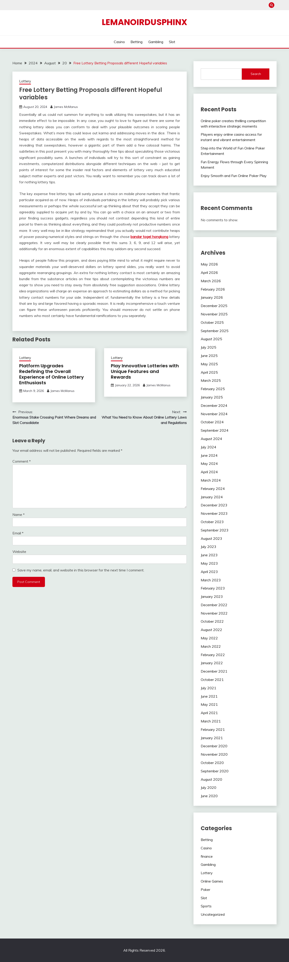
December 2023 (214, 505)
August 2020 (211, 779)
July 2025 (208, 347)
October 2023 (212, 521)
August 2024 (211, 438)
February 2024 (213, 488)
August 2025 (211, 339)
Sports (206, 906)
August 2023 (211, 538)
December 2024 (214, 405)
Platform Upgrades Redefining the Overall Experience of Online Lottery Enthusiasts (51, 374)
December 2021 (214, 671)
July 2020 (208, 787)
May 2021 (209, 704)
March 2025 (211, 380)
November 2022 (214, 613)
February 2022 (213, 654)
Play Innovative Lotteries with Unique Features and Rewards (145, 371)
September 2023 (214, 530)
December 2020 (214, 746)
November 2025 (214, 314)
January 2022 (212, 663)
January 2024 (212, 497)
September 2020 (214, 771)
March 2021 (211, 721)
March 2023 (211, 580)
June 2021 (209, 696)
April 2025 (209, 372)
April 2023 (209, 571)
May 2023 (209, 563)
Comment (21, 461)
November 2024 (214, 414)
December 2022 (214, 605)
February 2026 (213, 289)
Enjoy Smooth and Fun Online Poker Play (234, 175)
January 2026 (212, 297)
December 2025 (214, 305)
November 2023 (214, 513)
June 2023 (209, 555)
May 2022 (209, 638)
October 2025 (212, 322)
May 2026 (209, 264)
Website (19, 551)
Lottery (25, 81)
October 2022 (212, 621)
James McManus (66, 107)
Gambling (155, 42)
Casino (119, 42)
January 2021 (212, 738)
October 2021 (212, 679)
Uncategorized (213, 914)
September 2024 (214, 430)
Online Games (212, 881)
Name (18, 514)
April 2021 (209, 712)
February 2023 (213, 588)
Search (256, 74)
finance (207, 856)
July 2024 (208, 447)
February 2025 (213, 389)
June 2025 (209, 355)
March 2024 (211, 480)
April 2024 (209, 472)
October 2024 (212, 422)
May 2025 (209, 364)
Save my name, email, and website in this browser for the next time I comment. (80, 570)
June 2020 (209, 796)
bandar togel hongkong (149, 236)
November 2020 (214, 754)
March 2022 (211, 646)
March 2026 (211, 281)
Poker (205, 889)
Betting (136, 42)
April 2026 (209, 272)
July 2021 (208, 688)
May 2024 (209, 463)
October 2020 (212, 762)
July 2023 (208, 546)
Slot (172, 42)
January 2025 (212, 397)
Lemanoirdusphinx (144, 22)
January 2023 (212, 596)
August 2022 (211, 629)
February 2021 (213, 729)
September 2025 (214, 330)
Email (17, 533)
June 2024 (209, 455)
